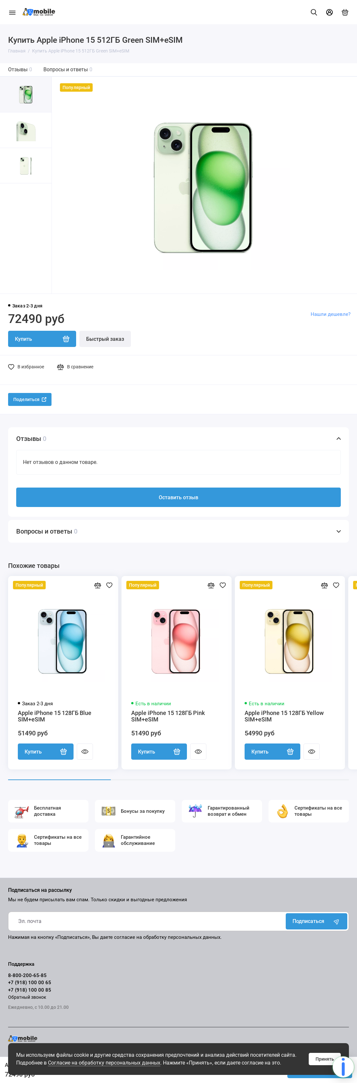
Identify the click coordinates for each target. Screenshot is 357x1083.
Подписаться (316, 921)
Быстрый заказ (105, 339)
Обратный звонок (27, 997)
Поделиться (29, 399)
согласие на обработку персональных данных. (168, 937)
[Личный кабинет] (329, 12)
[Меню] (12, 12)
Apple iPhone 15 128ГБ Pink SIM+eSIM (168, 716)
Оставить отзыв (178, 497)
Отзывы (20, 69)
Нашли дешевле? (331, 314)
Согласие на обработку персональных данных (104, 1063)
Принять (325, 1059)
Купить (46, 751)
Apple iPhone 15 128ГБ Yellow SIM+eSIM (284, 716)
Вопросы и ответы (67, 69)
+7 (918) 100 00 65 (29, 982)
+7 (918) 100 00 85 (29, 990)
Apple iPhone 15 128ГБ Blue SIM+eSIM (54, 716)
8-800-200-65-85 (27, 975)
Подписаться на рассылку (40, 890)
